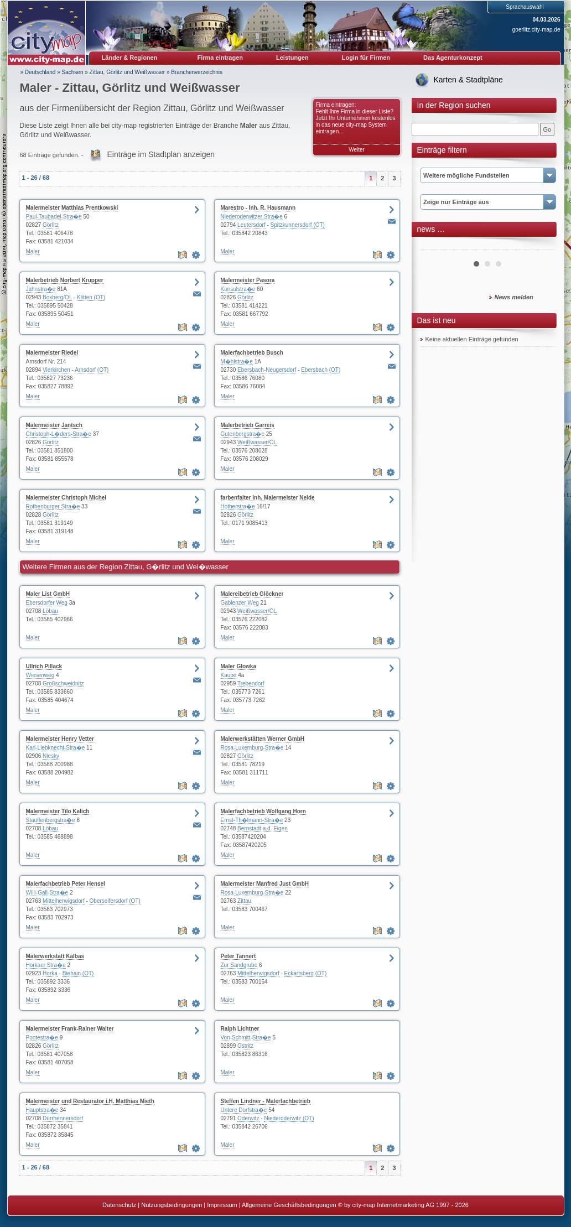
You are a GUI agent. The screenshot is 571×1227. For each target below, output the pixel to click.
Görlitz (51, 225)
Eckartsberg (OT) (305, 973)
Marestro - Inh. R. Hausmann (258, 208)
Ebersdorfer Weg (47, 603)
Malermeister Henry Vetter (60, 739)
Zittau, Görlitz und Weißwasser (127, 72)
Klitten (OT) (91, 297)
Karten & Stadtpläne (468, 79)
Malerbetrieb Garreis (247, 425)
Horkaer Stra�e (46, 965)
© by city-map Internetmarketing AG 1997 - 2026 (403, 1205)
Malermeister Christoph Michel (66, 498)
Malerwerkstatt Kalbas (55, 956)
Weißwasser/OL (257, 442)
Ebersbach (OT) (320, 370)
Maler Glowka (238, 666)
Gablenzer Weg (240, 603)
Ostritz (245, 1046)
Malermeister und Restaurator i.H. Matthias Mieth (90, 1101)
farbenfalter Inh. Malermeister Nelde (268, 498)
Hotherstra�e (238, 506)
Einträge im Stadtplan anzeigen (161, 154)
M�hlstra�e (237, 361)
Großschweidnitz (63, 683)
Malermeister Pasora (248, 280)
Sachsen (73, 72)
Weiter (357, 150)
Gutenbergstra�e (243, 434)
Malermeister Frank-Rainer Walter (70, 1029)
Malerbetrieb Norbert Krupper (64, 280)
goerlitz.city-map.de (536, 30)
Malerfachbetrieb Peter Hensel (65, 884)
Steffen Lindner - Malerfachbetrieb (265, 1101)
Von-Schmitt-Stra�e (246, 1037)
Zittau (244, 901)
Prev (434, 245)
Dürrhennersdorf (63, 1118)
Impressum (222, 1205)
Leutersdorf (251, 225)
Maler (33, 251)
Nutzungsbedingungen (171, 1205)
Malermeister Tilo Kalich (58, 811)
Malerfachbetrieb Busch (252, 353)
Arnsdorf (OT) (91, 370)
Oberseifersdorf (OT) (115, 901)
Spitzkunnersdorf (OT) (298, 225)
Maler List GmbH (48, 594)
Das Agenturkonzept (452, 57)
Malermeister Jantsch (54, 425)
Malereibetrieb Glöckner (252, 594)
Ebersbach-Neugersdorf (266, 370)
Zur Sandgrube (239, 965)
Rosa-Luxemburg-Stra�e (252, 748)
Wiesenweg (40, 675)
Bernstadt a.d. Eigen (262, 828)
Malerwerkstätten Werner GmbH (263, 739)
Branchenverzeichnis (196, 72)
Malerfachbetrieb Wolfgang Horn (263, 811)
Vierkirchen (56, 370)
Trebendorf (250, 683)
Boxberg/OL (57, 297)
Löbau (50, 611)
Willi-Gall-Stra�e (47, 893)
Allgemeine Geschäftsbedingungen (289, 1205)
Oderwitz (248, 1118)
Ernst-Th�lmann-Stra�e (252, 820)
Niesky (51, 756)
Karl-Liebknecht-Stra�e (55, 748)
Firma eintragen (220, 57)
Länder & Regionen (130, 57)
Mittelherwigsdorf (64, 901)
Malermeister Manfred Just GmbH (265, 884)
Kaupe (229, 675)
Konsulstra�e (238, 289)
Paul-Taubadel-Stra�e (54, 217)
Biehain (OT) (78, 973)
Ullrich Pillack (44, 666)
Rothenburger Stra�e (53, 506)
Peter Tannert (238, 956)
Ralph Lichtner (240, 1029)
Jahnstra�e (41, 289)
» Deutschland (38, 72)
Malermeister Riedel (52, 353)
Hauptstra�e (42, 1110)
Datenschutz (119, 1205)
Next (541, 245)
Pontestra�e (42, 1037)
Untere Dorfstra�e (244, 1110)
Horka (50, 973)
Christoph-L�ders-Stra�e (58, 434)
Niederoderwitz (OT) (289, 1118)
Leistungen (292, 57)
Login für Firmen (366, 57)
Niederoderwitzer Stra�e (252, 217)
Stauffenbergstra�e (50, 820)
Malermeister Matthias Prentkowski (72, 208)
